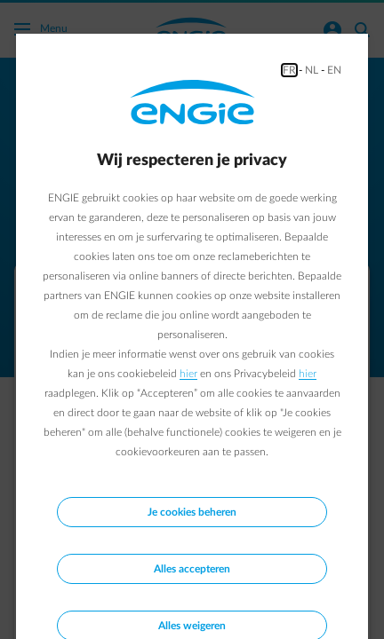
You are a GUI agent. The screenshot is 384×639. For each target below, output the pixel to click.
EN (334, 70)
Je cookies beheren (192, 512)
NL (311, 70)
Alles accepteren (192, 569)
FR (289, 70)
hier (188, 373)
